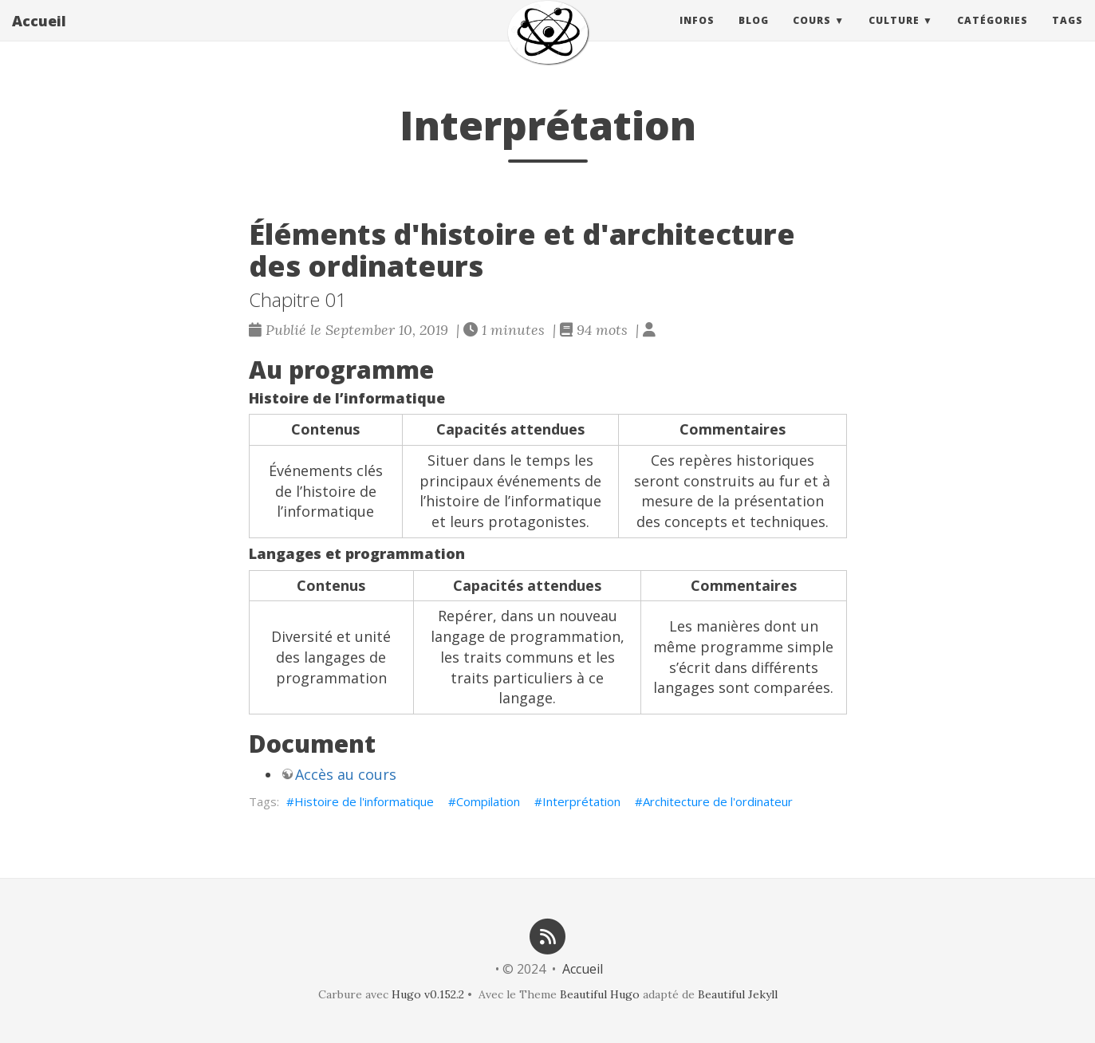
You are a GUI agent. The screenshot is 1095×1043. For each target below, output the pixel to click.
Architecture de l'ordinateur (718, 801)
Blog (754, 35)
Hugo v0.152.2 (428, 994)
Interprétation (581, 801)
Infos (697, 35)
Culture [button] (894, 35)
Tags (1067, 35)
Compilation (488, 801)
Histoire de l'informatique (364, 801)
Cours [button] (812, 35)
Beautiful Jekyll (738, 994)
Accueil (39, 35)
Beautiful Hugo (600, 994)
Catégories (992, 35)
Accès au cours (345, 774)
